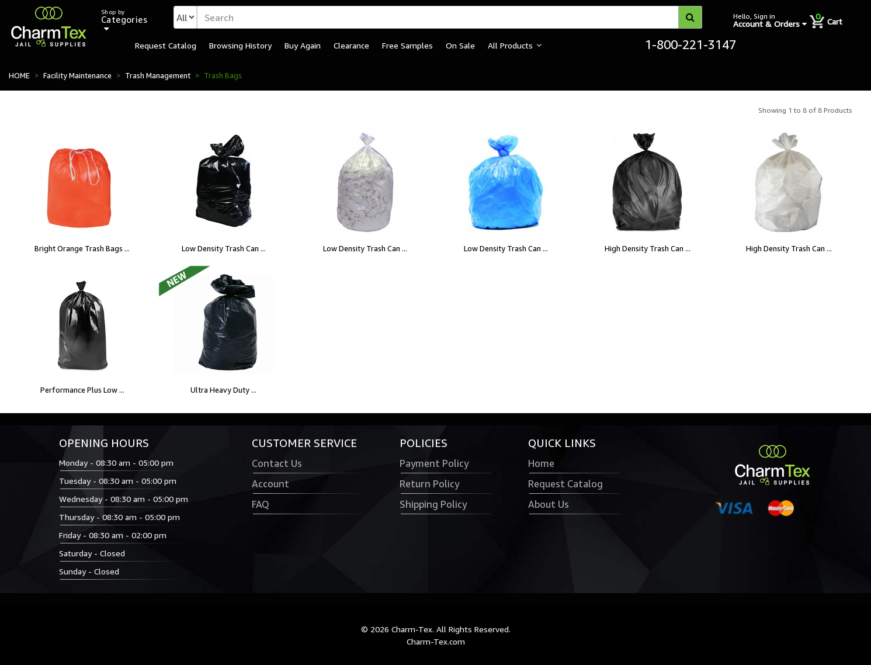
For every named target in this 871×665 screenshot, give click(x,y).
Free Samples (407, 45)
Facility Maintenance (77, 75)
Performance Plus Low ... (82, 389)
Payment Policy (434, 463)
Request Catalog (165, 45)
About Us (548, 504)
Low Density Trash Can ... (224, 248)
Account (270, 484)
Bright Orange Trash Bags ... (82, 248)
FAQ (260, 504)
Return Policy (429, 484)
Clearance (351, 45)
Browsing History (240, 45)
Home (541, 463)
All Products (510, 45)
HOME (19, 75)
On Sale (460, 45)
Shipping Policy (433, 504)
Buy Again (302, 45)
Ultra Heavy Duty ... (223, 389)
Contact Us (277, 463)
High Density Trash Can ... (647, 248)
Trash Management (157, 75)
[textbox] (449, 17)
